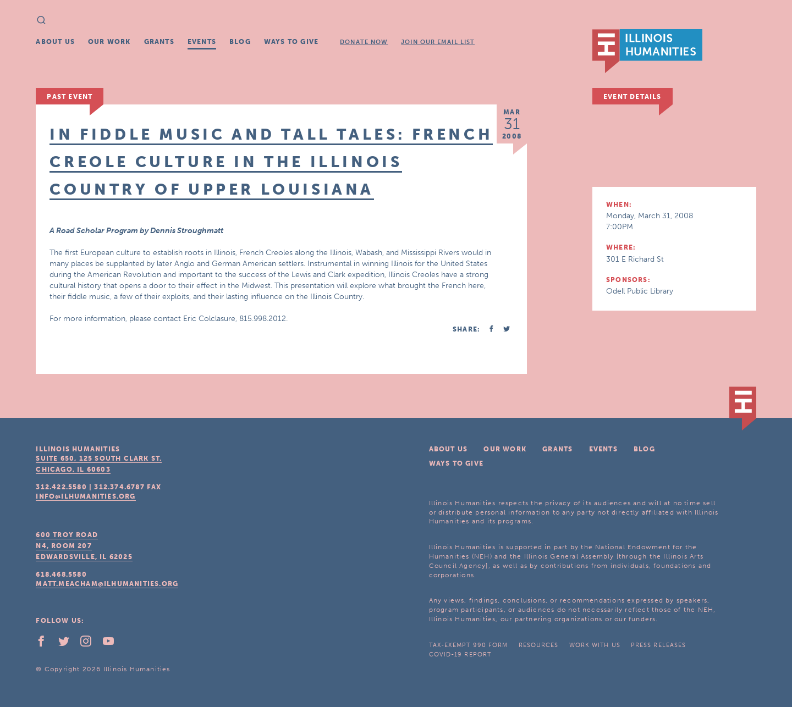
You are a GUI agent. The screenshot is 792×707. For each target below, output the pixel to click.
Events (202, 42)
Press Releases (658, 645)
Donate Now (364, 42)
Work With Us (594, 645)
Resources (539, 645)
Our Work (109, 42)
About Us (55, 42)
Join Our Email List (438, 42)
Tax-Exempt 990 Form (468, 645)
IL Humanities (647, 51)
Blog (240, 42)
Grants (159, 42)
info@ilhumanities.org (85, 496)
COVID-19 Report (460, 654)
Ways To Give (291, 42)
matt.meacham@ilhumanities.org (107, 584)
